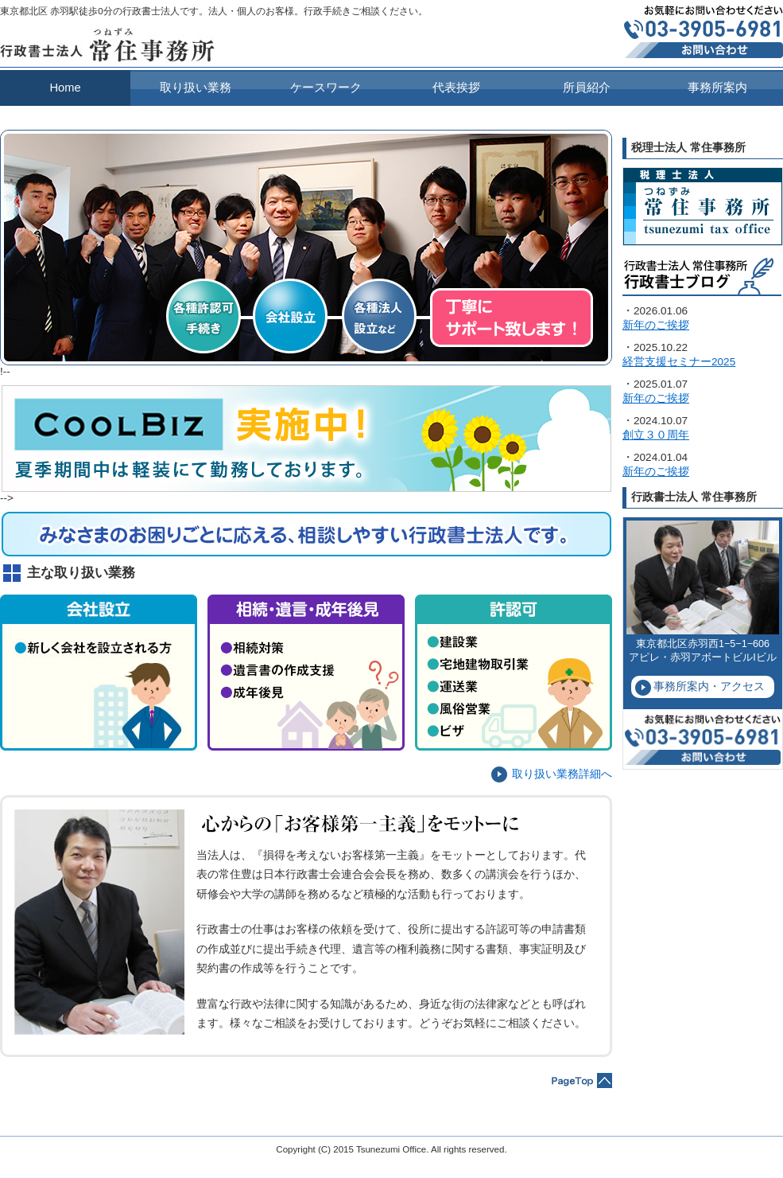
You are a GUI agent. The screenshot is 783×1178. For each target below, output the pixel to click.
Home (64, 87)
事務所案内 (717, 87)
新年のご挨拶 (655, 325)
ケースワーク (326, 87)
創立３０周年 (655, 435)
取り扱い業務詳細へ (562, 774)
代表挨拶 (456, 87)
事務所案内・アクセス (709, 686)
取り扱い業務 (195, 87)
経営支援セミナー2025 (678, 362)
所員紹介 (587, 87)
